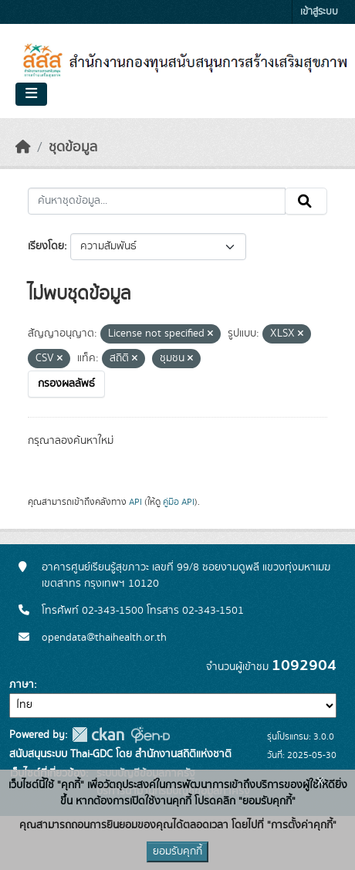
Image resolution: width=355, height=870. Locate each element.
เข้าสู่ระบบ (319, 12)
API (135, 502)
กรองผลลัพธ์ (66, 383)
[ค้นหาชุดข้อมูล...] (157, 201)
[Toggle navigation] (31, 94)
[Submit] (306, 201)
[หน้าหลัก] (23, 147)
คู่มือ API (178, 502)
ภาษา (21, 684)
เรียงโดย (46, 246)
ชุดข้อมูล (73, 147)
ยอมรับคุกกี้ (177, 851)
